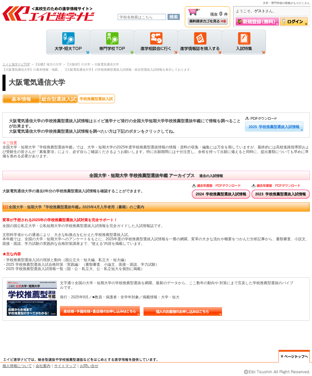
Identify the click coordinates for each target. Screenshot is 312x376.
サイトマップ (65, 366)
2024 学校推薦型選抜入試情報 (221, 194)
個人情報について (17, 366)
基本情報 (21, 99)
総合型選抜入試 (58, 99)
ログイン (294, 21)
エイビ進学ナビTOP (16, 64)
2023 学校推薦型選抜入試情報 (280, 194)
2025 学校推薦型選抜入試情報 (274, 127)
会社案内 (43, 366)
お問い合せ (89, 366)
